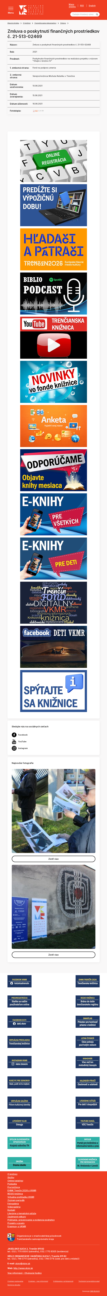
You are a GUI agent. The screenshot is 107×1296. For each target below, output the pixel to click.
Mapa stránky (72, 5)
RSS (82, 5)
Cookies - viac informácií (38, 1281)
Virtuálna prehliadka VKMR (20, 1197)
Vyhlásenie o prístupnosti (63, 1281)
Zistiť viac (53, 859)
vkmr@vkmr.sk (22, 1263)
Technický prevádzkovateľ (89, 1281)
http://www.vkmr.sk (23, 1268)
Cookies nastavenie (15, 1281)
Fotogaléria (13, 1203)
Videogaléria (13, 1207)
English (92, 6)
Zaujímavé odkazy (16, 1216)
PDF (36, 111)
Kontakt (11, 1210)
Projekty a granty (16, 1223)
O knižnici (27, 23)
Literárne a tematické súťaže (21, 1213)
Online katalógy (15, 1180)
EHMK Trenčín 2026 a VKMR (21, 1190)
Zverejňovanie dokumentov (45, 23)
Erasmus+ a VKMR (16, 1226)
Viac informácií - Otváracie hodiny (24, 1273)
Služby (10, 1177)
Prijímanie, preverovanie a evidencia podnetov (31, 1220)
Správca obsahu (13, 1285)
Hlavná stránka (13, 23)
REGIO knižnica (15, 1193)
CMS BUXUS (95, 1291)
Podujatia (12, 1184)
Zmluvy (63, 23)
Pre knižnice (13, 1187)
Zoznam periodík (16, 1200)
